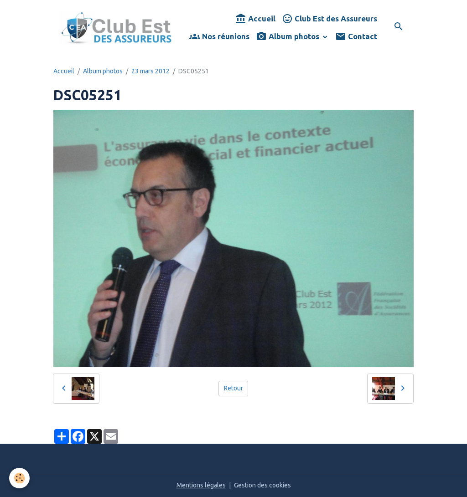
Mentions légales (201, 485)
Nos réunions (219, 36)
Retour (233, 388)
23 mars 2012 (150, 71)
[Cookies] (19, 478)
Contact (356, 36)
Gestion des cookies (262, 485)
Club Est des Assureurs (329, 19)
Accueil (255, 19)
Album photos (288, 36)
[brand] (116, 27)
